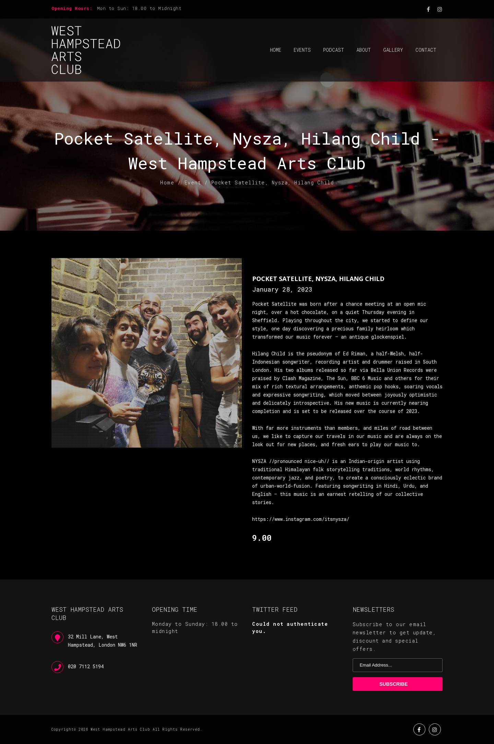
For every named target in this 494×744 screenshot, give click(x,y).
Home (275, 50)
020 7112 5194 (86, 666)
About (363, 50)
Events (302, 50)
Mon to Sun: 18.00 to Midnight (139, 8)
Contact (425, 50)
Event (193, 182)
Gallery (393, 50)
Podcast (333, 50)
